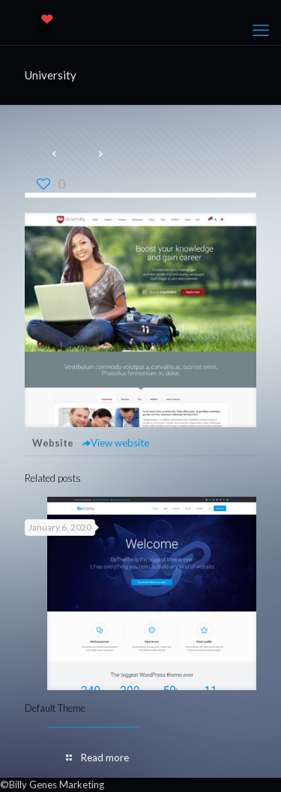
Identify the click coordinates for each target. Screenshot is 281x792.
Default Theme (55, 708)
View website (115, 443)
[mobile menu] (261, 30)
